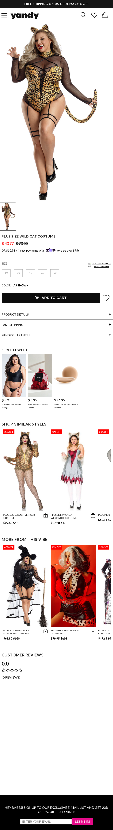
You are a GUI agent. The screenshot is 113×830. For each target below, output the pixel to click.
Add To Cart (51, 298)
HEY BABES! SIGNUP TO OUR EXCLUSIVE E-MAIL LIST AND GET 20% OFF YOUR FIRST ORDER (56, 809)
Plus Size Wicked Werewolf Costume (64, 516)
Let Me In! (82, 821)
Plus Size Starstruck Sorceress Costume (16, 632)
